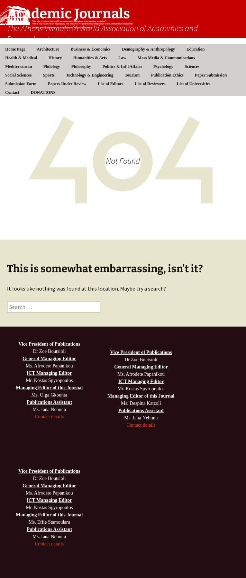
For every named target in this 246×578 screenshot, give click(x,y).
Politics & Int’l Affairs (122, 66)
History (55, 57)
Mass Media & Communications (166, 57)
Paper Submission (211, 75)
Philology (51, 66)
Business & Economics (90, 49)
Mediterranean (18, 66)
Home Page (15, 49)
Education (195, 49)
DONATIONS (43, 92)
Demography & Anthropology (148, 49)
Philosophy (81, 66)
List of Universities (193, 83)
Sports (48, 75)
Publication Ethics (167, 75)
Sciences (192, 66)
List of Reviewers (150, 83)
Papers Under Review (67, 83)
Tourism (132, 75)
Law (122, 57)
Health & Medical (21, 57)
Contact (12, 92)
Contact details (49, 416)
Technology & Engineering (89, 75)
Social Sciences (18, 75)
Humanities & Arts (90, 57)
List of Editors (110, 83)
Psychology (163, 66)
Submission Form (20, 83)
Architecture (48, 49)
